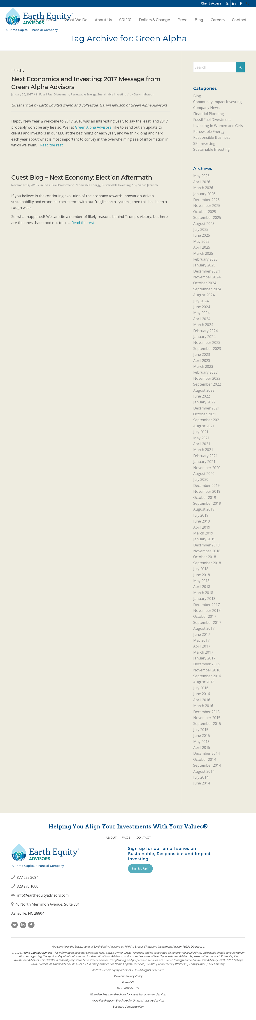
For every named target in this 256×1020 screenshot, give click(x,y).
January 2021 (204, 461)
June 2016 (201, 693)
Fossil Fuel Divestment (54, 94)
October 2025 (204, 211)
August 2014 (203, 771)
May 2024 (201, 312)
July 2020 (200, 479)
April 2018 (201, 586)
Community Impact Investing (217, 101)
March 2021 (203, 449)
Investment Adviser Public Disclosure (181, 946)
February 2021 (205, 455)
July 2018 (200, 568)
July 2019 (200, 515)
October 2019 (204, 497)
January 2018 (204, 598)
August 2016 (203, 682)
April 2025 (201, 247)
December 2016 (206, 663)
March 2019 (203, 533)
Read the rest (51, 145)
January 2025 (204, 265)
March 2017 (203, 652)
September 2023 (207, 348)
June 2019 (201, 521)
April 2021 (201, 443)
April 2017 (201, 646)
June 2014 (201, 783)
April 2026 (201, 181)
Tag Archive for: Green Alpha (128, 38)
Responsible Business (211, 137)
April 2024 (201, 318)
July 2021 (200, 431)
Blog (197, 95)
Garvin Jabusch (143, 94)
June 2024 (201, 306)
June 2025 (201, 235)
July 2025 (200, 229)
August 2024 (203, 294)
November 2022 (206, 378)
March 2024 (203, 324)
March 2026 (203, 187)
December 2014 (206, 753)
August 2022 (203, 390)
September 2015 (207, 723)
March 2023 (203, 366)
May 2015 (201, 741)
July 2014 (200, 777)
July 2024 (200, 300)
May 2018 (201, 580)
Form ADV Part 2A (128, 988)
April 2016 (201, 699)
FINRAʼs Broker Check (138, 946)
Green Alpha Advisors (93, 127)
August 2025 (203, 223)
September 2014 (207, 765)
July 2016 (200, 687)
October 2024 (204, 282)
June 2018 (201, 574)
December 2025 (206, 199)
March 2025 (203, 253)
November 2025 (206, 205)
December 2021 (206, 408)
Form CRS (128, 982)
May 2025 (201, 241)
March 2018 (203, 592)
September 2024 (207, 289)
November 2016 (206, 670)
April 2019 (201, 527)
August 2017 (203, 628)
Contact (143, 837)
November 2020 (206, 467)
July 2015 (200, 729)
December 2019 (206, 485)
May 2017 (201, 640)
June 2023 (201, 354)
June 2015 (201, 735)
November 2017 (206, 610)
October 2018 (204, 556)
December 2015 (206, 711)
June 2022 (201, 396)
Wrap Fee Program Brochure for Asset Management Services (128, 994)
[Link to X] (227, 3)
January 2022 (204, 402)
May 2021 (201, 437)
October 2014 (204, 759)
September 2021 (207, 419)
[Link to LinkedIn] (233, 3)
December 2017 (206, 604)
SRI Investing (204, 143)
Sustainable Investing (111, 94)
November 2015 (206, 717)
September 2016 (207, 675)
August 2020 (203, 473)
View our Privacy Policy (128, 976)
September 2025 (207, 217)
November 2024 (206, 277)
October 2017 (204, 616)
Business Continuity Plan (128, 1006)
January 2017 (204, 658)
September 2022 (207, 384)
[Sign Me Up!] (140, 868)
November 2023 (206, 342)
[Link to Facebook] (240, 3)
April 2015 (201, 747)
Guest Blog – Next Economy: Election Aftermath (81, 177)
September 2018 (207, 562)
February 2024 (205, 330)
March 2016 (203, 705)
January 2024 (204, 336)
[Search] (247, 3)
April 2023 (201, 360)
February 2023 (205, 372)
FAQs (126, 837)
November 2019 (206, 491)
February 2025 (205, 259)
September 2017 (207, 622)
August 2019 (203, 509)
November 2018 (206, 550)
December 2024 (206, 271)
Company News (206, 107)
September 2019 (207, 503)
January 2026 (204, 193)
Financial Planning (208, 113)
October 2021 (204, 414)
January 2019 (204, 539)
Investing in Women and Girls (218, 125)
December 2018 (206, 545)
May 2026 (201, 175)
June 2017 (201, 634)
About (111, 837)
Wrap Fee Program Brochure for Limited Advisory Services (128, 1000)
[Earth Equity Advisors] (39, 20)
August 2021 (203, 425)
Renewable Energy (83, 94)
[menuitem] (247, 3)
